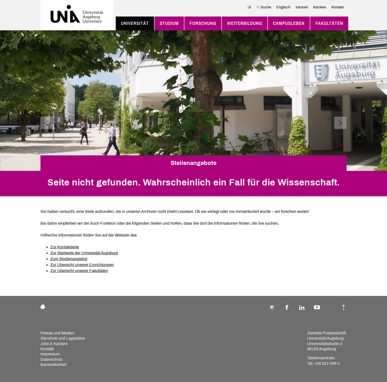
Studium (169, 23)
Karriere (319, 7)
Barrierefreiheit (53, 365)
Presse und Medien (57, 333)
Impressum (50, 354)
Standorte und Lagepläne (62, 338)
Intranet (302, 7)
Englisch (283, 7)
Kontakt (337, 7)
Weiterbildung (244, 23)
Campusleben (289, 23)
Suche (263, 7)
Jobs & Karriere (54, 344)
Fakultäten (329, 23)
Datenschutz (51, 359)
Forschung (203, 23)
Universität (135, 23)
